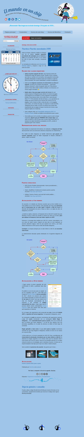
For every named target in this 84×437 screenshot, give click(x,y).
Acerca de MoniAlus (54, 32)
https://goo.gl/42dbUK (35, 196)
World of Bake (31, 294)
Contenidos (23, 32)
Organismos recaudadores (34, 376)
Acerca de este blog (37, 32)
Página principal (10, 32)
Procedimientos (46, 376)
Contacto (68, 32)
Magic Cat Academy (36, 38)
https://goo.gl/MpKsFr (35, 187)
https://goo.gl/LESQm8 (36, 191)
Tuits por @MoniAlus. (11, 102)
